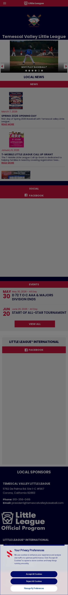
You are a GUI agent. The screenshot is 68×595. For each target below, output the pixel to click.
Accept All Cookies (34, 574)
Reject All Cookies (34, 581)
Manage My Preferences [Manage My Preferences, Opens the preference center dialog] (34, 588)
